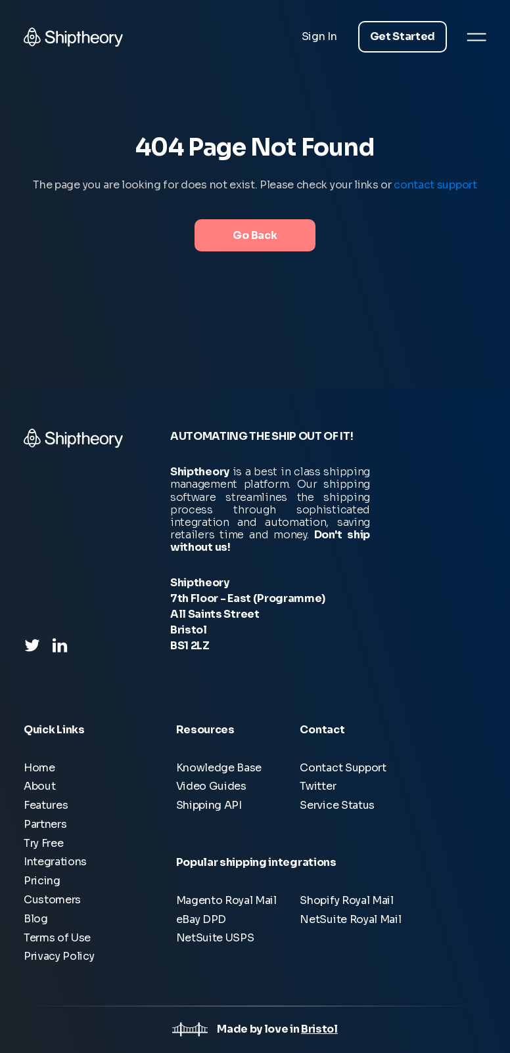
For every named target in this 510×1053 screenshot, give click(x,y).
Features (46, 805)
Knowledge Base (219, 768)
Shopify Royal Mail (346, 900)
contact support (435, 185)
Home (39, 768)
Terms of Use (57, 938)
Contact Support (343, 768)
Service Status (337, 805)
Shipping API (209, 805)
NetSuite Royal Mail (350, 919)
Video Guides (211, 786)
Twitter (318, 786)
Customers (52, 900)
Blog (36, 919)
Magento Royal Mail (226, 900)
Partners (45, 824)
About (39, 786)
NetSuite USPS (215, 938)
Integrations (55, 862)
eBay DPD (201, 919)
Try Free (43, 843)
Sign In (319, 36)
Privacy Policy (59, 956)
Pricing (42, 881)
